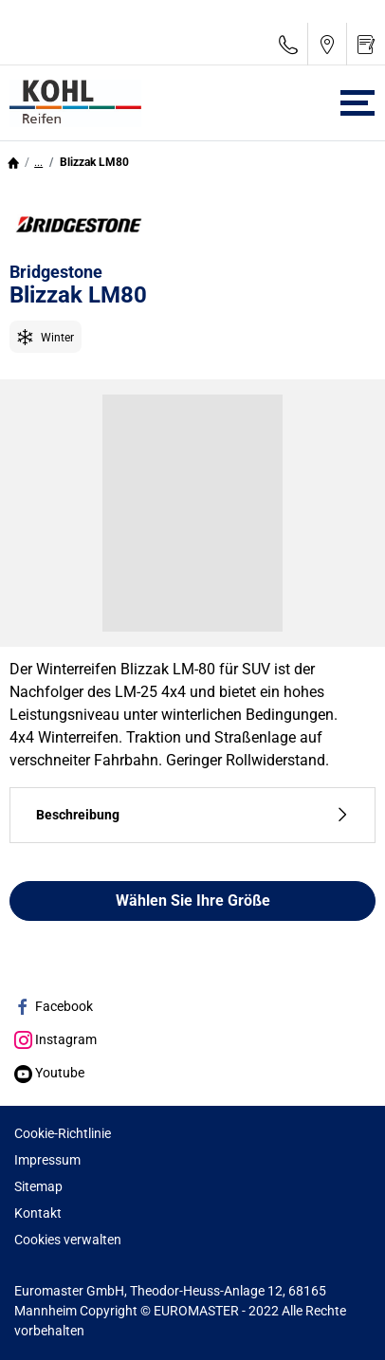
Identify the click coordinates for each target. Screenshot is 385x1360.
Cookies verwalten (67, 1239)
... (38, 162)
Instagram (55, 1039)
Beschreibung (192, 815)
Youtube (49, 1072)
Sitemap (38, 1186)
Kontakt (38, 1213)
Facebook (53, 1006)
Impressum (47, 1159)
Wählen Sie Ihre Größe (193, 900)
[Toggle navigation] (357, 102)
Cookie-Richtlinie (62, 1133)
